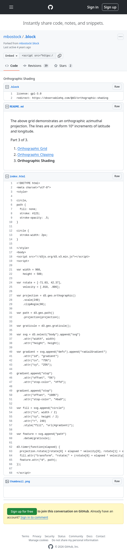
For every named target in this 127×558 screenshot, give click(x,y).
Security (49, 536)
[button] (59, 56)
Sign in (93, 7)
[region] (63, 96)
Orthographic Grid (32, 148)
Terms (25, 536)
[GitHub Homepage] (50, 546)
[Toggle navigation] (11, 7)
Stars (63, 66)
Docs (89, 536)
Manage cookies (38, 540)
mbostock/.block (29, 43)
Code (11, 66)
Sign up (110, 7)
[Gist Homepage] (50, 7)
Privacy (37, 536)
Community (76, 536)
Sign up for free (22, 511)
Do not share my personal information (75, 540)
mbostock (12, 36)
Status (61, 536)
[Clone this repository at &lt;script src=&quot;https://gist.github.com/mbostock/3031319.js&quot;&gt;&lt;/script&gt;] (37, 56)
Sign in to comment (34, 517)
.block (30, 36)
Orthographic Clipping (35, 154)
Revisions (36, 66)
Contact (100, 536)
